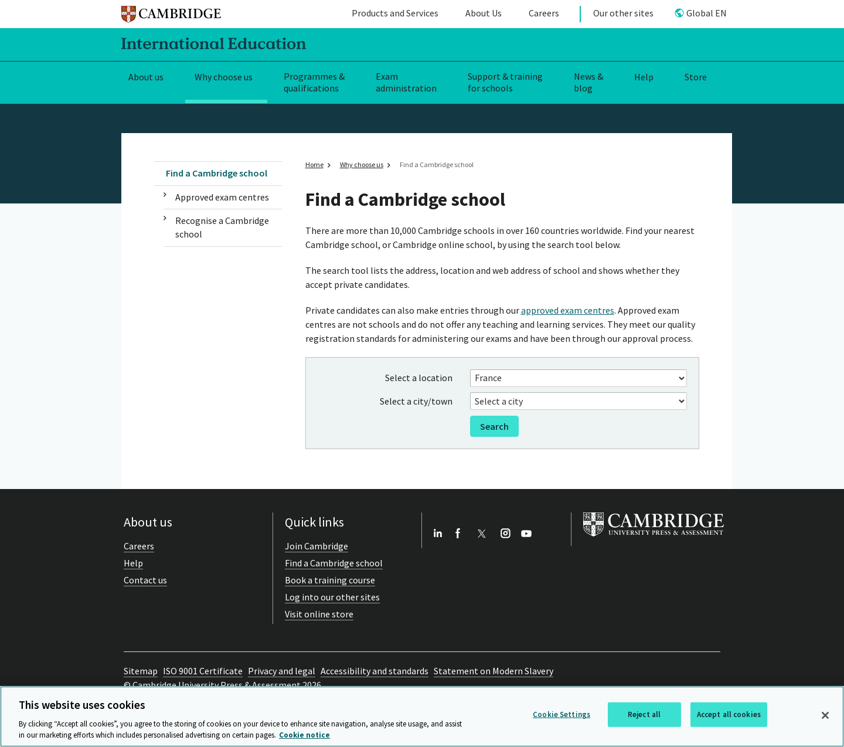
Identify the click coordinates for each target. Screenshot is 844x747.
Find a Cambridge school (216, 173)
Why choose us (224, 77)
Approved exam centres (222, 197)
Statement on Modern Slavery (493, 671)
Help (644, 77)
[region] (422, 716)
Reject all (644, 714)
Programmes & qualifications (314, 82)
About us (146, 77)
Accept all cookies (729, 714)
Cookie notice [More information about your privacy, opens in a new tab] (304, 735)
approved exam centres (567, 310)
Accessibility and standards (374, 671)
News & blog (588, 82)
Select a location (418, 377)
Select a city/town (416, 401)
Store (696, 77)
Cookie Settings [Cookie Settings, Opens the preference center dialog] (561, 714)
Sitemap (141, 671)
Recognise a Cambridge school (222, 227)
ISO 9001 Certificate (203, 671)
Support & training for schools (505, 82)
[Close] (825, 715)
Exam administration (406, 82)
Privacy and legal (281, 671)
